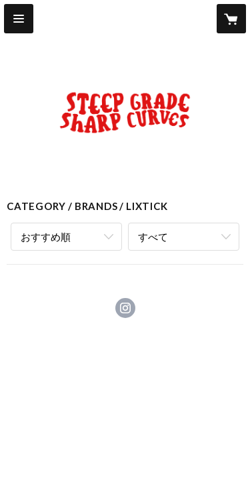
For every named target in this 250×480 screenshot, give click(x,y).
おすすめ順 (46, 237)
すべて (153, 237)
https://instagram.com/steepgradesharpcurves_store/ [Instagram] (125, 308)
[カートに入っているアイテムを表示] (231, 18)
